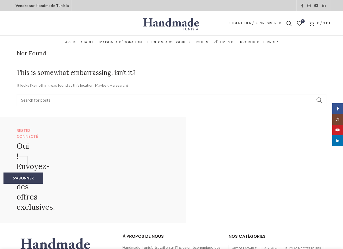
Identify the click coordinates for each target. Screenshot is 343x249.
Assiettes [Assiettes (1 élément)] (271, 186)
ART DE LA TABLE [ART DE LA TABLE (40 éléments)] (244, 186)
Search (319, 100)
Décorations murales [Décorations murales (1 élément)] (307, 194)
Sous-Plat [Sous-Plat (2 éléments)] (303, 211)
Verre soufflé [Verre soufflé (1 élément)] (259, 219)
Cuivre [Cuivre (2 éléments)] (280, 194)
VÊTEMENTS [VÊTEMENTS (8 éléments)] (285, 219)
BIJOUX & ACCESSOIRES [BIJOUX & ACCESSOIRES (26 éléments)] (303, 186)
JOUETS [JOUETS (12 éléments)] (238, 202)
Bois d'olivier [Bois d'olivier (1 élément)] (241, 194)
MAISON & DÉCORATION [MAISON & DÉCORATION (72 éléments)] (269, 202)
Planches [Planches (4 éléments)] (301, 202)
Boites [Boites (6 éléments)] (263, 194)
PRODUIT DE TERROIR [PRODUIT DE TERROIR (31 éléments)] (248, 211)
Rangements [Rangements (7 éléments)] (280, 211)
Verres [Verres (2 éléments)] (237, 219)
